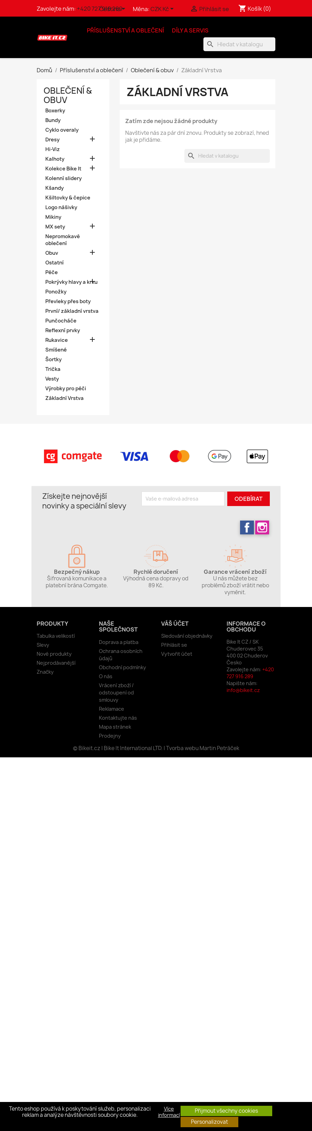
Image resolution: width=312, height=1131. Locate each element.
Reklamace (111, 708)
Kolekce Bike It (63, 168)
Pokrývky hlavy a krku (71, 282)
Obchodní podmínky (122, 667)
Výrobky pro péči (65, 388)
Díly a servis (190, 30)
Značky (45, 672)
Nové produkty (54, 654)
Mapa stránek (115, 726)
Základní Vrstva (64, 398)
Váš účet (175, 623)
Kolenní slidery (63, 178)
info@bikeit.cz (243, 690)
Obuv (51, 253)
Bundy (53, 120)
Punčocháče (60, 320)
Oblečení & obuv (68, 95)
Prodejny (110, 735)
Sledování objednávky (186, 636)
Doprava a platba (118, 642)
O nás (105, 676)
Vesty (52, 378)
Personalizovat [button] (209, 1121)
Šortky (53, 359)
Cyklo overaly (62, 130)
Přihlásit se (174, 645)
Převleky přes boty (68, 301)
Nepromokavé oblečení (62, 240)
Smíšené (56, 349)
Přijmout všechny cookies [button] (226, 1110)
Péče (51, 272)
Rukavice (56, 340)
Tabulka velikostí (56, 636)
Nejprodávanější (56, 663)
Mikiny (53, 217)
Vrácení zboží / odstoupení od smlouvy (116, 692)
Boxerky (55, 110)
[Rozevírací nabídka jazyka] (113, 9)
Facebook (247, 527)
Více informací (169, 1112)
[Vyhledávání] (239, 44)
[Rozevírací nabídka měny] (163, 9)
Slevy (43, 645)
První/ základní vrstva (72, 311)
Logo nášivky (61, 207)
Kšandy (54, 188)
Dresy (52, 139)
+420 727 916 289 (250, 673)
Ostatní (54, 262)
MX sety (55, 226)
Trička (53, 369)
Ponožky (55, 291)
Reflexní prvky (62, 330)
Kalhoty (54, 159)
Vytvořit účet (176, 654)
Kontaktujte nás (118, 717)
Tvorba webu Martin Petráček (202, 748)
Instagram (262, 527)
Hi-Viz (52, 149)
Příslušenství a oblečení (125, 30)
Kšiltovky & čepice (67, 197)
